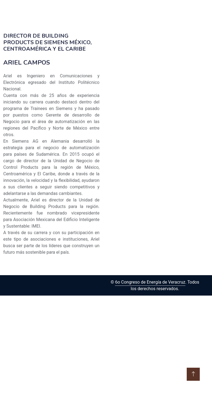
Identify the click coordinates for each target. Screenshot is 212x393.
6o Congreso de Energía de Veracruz (150, 282)
